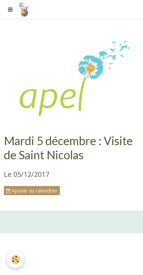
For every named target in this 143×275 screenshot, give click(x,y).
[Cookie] (15, 259)
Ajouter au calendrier (32, 191)
